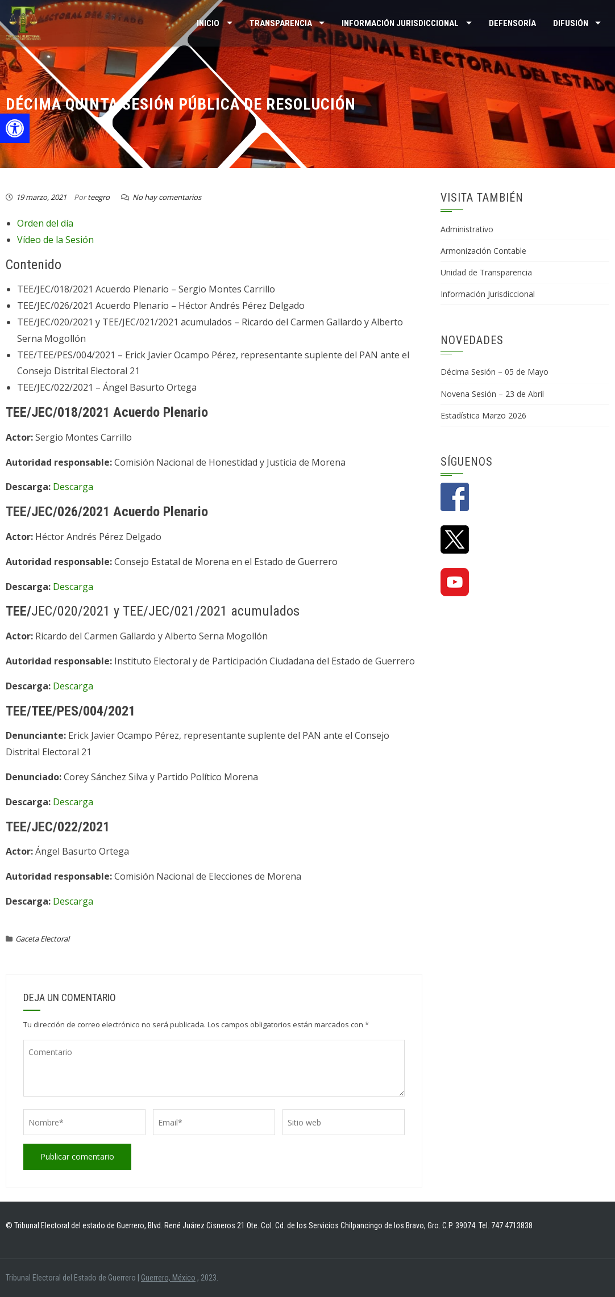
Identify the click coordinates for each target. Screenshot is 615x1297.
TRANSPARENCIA (281, 23)
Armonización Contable (483, 250)
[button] (15, 128)
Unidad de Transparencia (486, 272)
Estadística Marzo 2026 (483, 415)
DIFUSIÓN (570, 23)
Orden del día (45, 223)
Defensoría (512, 23)
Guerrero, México (168, 1277)
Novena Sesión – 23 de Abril (492, 393)
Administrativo (467, 229)
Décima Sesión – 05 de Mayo (494, 371)
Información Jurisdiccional (488, 293)
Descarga (73, 486)
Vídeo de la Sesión (55, 239)
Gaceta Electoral (42, 939)
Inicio (208, 23)
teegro (99, 197)
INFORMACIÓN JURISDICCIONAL (400, 23)
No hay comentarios (166, 197)
